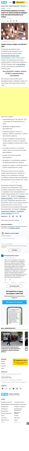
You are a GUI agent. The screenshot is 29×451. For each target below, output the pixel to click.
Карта (2, 368)
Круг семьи (17, 417)
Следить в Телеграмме (14, 302)
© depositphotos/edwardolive (7, 41)
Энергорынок (4, 408)
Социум (16, 413)
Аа (13, 2)
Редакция (3, 366)
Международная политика (7, 404)
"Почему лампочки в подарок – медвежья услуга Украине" (13, 211)
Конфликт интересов (19, 406)
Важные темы (4, 6)
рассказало (21, 64)
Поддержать (20, 2)
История (16, 415)
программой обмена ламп (10, 55)
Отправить (14, 250)
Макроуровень (4, 406)
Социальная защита (19, 402)
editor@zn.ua (23, 382)
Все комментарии (14, 286)
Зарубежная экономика (20, 404)
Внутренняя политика (6, 402)
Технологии (4, 417)
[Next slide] (27, 6)
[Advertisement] (14, 101)
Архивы (3, 361)
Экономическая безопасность (18, 409)
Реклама (3, 363)
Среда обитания (5, 420)
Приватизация (4, 411)
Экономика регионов (6, 413)
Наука (2, 415)
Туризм (16, 420)
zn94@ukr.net (19, 380)
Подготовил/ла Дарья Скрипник (10, 220)
